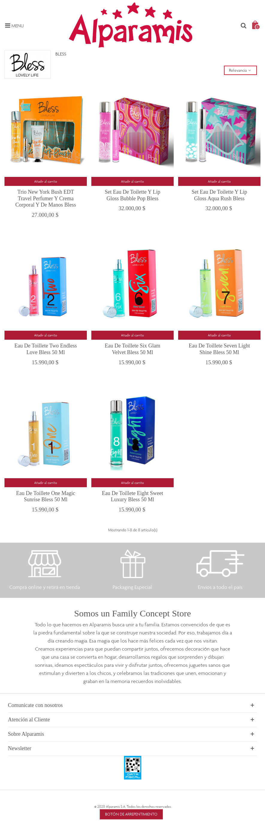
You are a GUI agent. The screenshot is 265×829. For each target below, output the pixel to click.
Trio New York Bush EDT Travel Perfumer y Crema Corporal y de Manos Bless (45, 198)
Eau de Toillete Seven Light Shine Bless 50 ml (219, 349)
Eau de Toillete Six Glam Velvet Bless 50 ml (132, 349)
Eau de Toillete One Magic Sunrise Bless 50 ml (45, 496)
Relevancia (240, 70)
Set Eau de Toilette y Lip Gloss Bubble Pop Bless (132, 195)
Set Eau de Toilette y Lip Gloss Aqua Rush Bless (219, 195)
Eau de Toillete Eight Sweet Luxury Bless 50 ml (132, 496)
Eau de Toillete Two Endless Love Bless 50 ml (45, 349)
